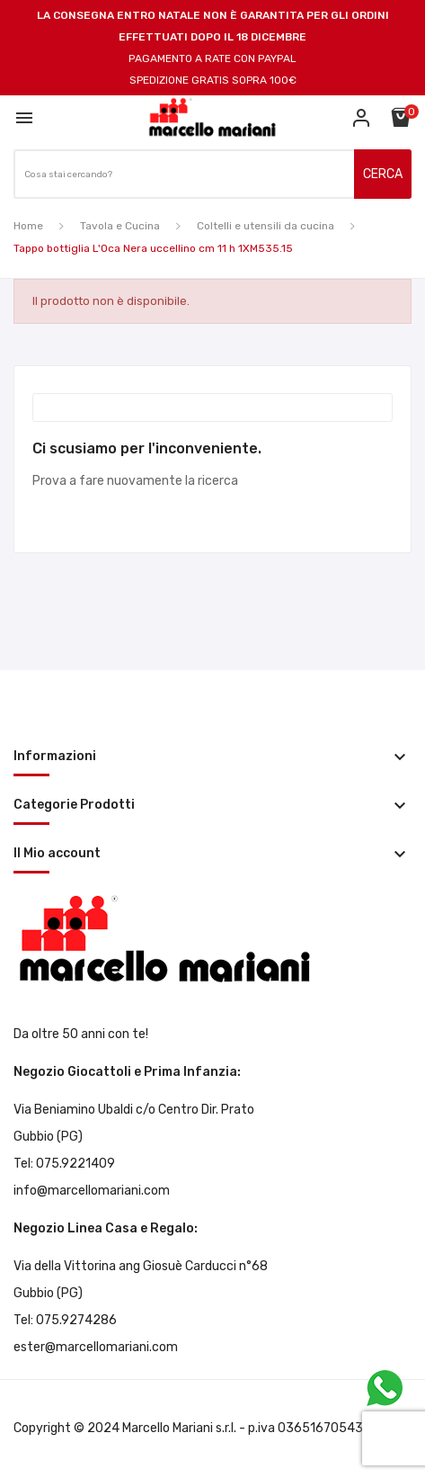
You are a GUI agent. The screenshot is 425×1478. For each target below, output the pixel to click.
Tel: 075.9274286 (65, 1320)
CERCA (383, 174)
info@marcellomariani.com (91, 1190)
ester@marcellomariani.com (95, 1347)
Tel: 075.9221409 (64, 1163)
